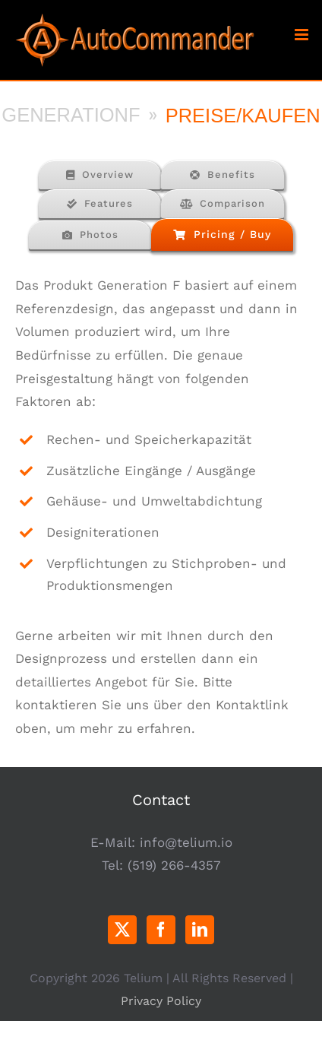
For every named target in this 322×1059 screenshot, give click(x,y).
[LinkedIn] (199, 929)
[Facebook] (161, 929)
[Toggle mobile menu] (303, 35)
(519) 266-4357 (174, 865)
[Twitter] (122, 929)
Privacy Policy (161, 1001)
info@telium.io (186, 842)
